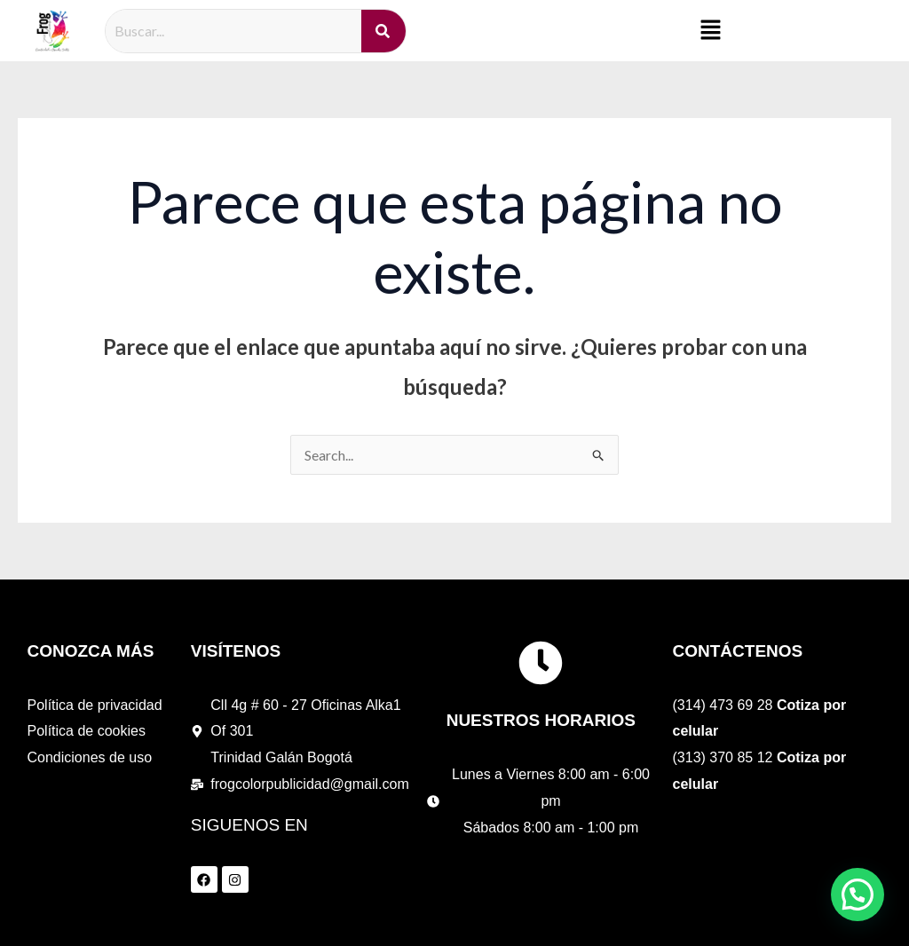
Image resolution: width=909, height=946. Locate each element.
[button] (711, 31)
